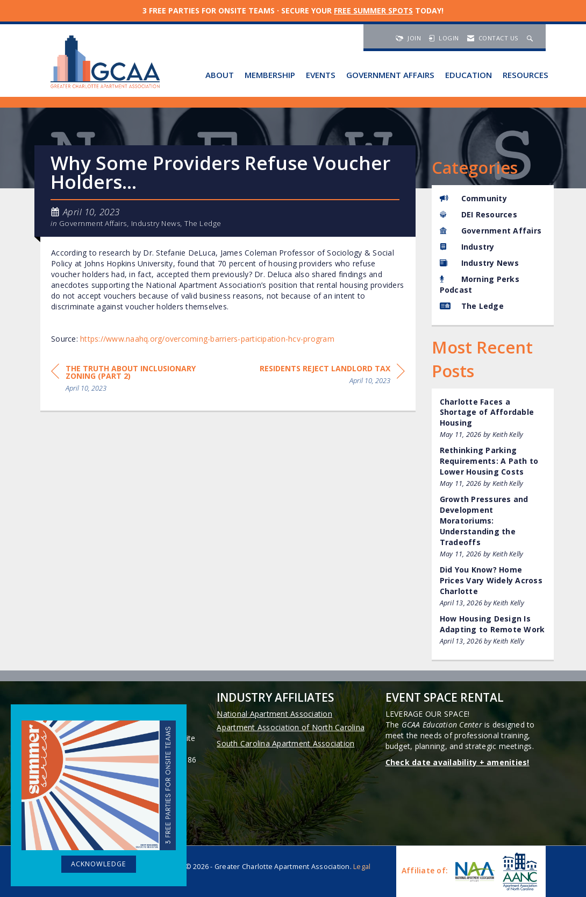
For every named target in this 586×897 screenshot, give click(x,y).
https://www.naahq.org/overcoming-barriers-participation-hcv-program (207, 339)
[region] (332, 376)
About (219, 74)
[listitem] (493, 418)
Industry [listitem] (467, 247)
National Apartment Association (274, 714)
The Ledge (202, 223)
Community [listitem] (473, 198)
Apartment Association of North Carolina (291, 727)
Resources (525, 74)
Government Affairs (390, 74)
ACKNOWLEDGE (98, 863)
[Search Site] (531, 38)
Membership (270, 74)
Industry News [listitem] (479, 263)
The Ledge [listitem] (472, 306)
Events (320, 74)
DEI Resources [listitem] (478, 214)
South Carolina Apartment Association (285, 743)
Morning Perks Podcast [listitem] (479, 284)
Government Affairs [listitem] (491, 230)
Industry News (156, 223)
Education (468, 74)
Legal (361, 866)
